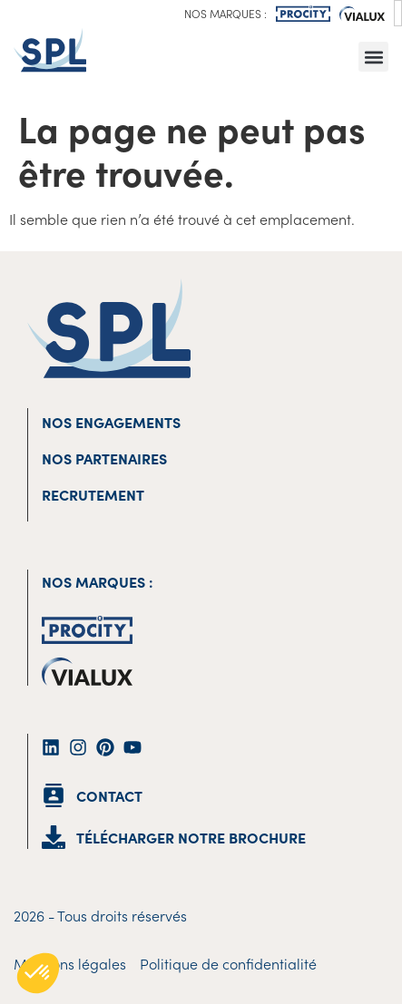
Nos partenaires (104, 458)
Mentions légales (70, 963)
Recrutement (93, 494)
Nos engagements (111, 422)
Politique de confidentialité (228, 963)
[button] (373, 57)
